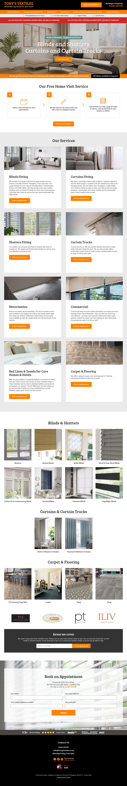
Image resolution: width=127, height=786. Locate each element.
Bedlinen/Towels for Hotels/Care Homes (88, 12)
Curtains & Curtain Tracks (33, 12)
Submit (63, 712)
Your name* (15, 694)
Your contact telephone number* (22, 702)
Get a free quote (63, 59)
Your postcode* (70, 702)
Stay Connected (69, 759)
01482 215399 (116, 5)
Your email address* (72, 694)
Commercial (65, 12)
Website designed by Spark (63, 777)
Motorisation (51, 12)
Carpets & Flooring (112, 12)
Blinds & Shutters (14, 12)
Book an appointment (91, 5)
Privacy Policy (88, 775)
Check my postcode (81, 646)
